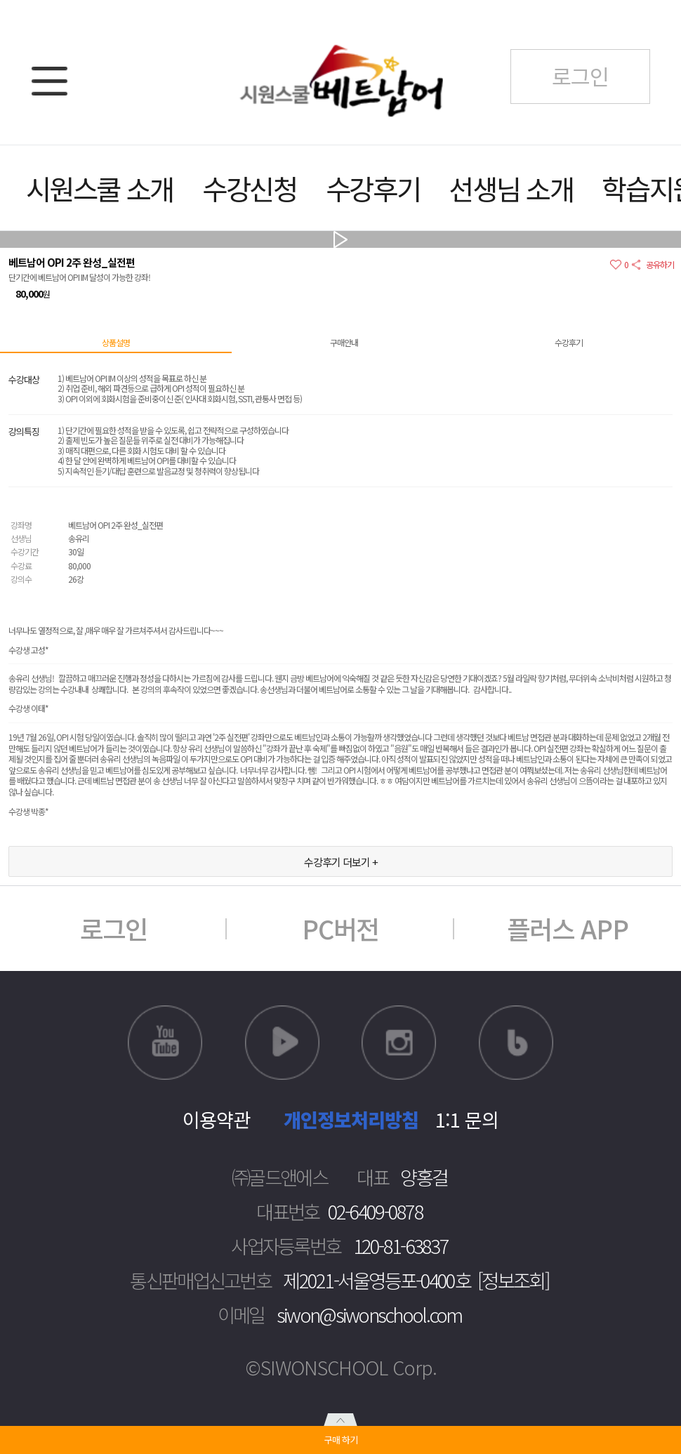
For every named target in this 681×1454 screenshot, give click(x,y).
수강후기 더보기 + (341, 861)
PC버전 (340, 928)
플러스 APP (567, 928)
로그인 (113, 928)
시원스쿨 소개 (99, 188)
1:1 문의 (466, 1119)
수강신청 (249, 188)
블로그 (516, 1042)
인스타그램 (399, 1042)
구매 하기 (340, 1439)
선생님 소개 (511, 188)
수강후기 (373, 188)
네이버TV (282, 1042)
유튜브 (165, 1042)
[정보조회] (513, 1280)
